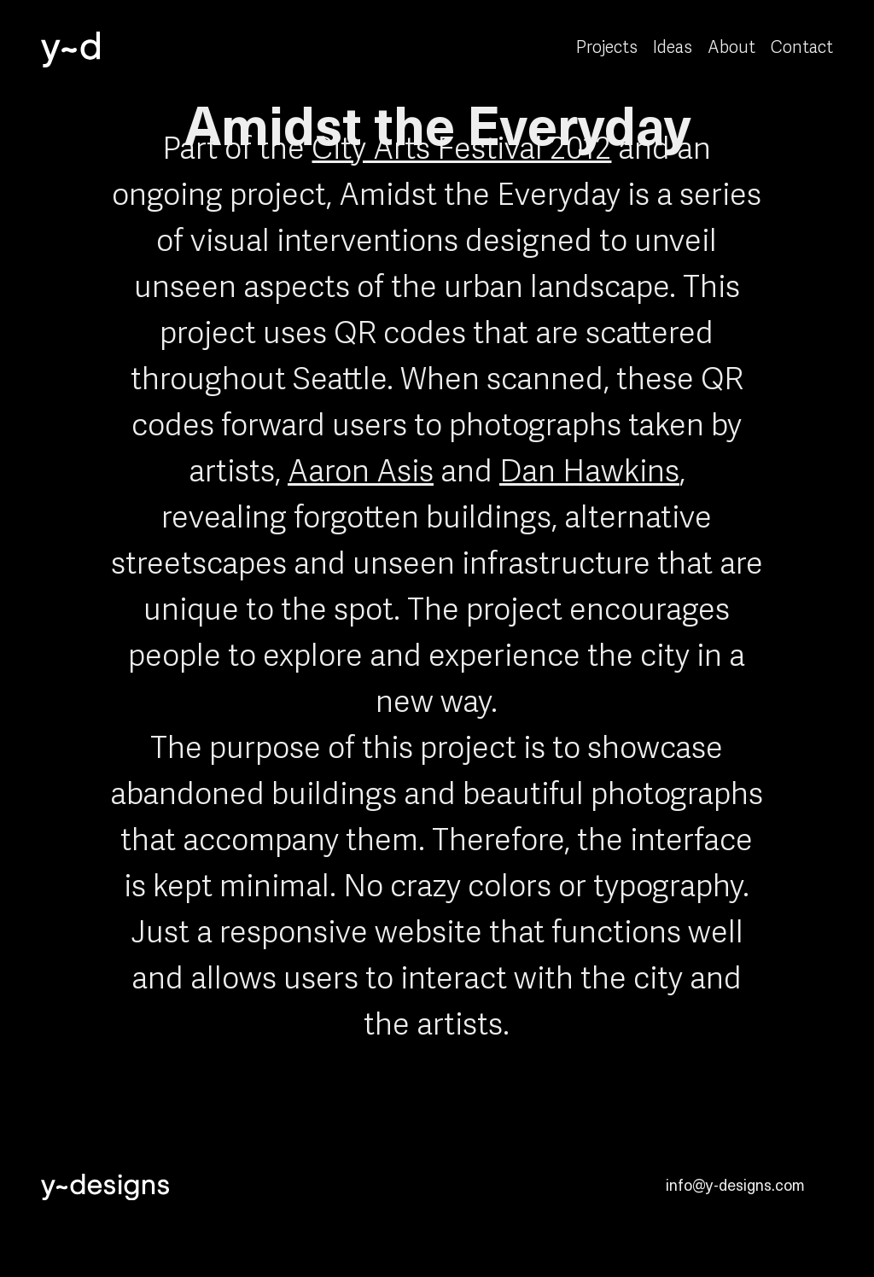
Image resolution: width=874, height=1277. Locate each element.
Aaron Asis (361, 473)
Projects (607, 48)
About (731, 48)
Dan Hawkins (589, 473)
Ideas (672, 48)
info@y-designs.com (735, 1184)
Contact (802, 48)
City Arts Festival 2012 (461, 150)
